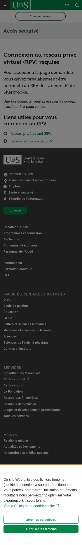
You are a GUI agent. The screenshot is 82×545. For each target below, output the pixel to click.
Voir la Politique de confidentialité (29, 506)
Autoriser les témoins (41, 529)
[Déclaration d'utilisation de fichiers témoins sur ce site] (41, 505)
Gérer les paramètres (41, 519)
